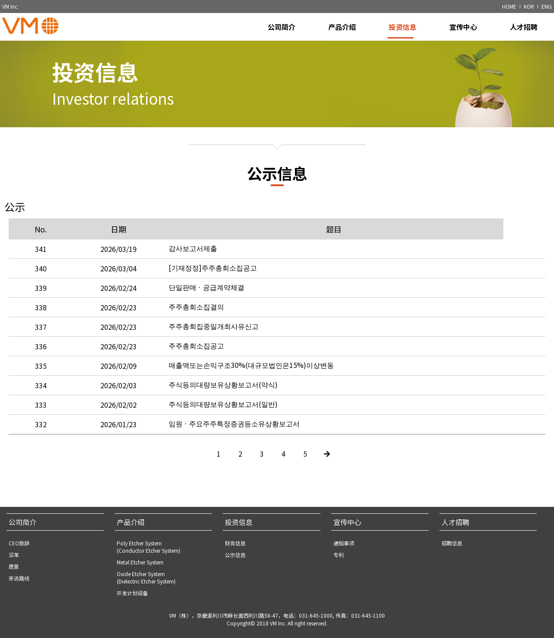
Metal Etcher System (140, 562)
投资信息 (239, 522)
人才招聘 (455, 522)
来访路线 (19, 578)
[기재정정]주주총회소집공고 (213, 281)
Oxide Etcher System (146, 577)
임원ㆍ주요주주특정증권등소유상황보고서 (234, 437)
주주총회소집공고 (196, 359)
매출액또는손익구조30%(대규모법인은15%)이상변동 (251, 379)
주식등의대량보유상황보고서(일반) (223, 417)
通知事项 (343, 543)
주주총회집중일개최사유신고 (214, 340)
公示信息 (235, 554)
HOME (509, 6)
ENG (546, 6)
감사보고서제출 (193, 262)
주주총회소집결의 (196, 320)
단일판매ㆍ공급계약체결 (206, 301)
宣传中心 (347, 522)
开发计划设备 (132, 592)
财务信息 (235, 543)
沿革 (14, 554)
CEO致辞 (19, 543)
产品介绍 (130, 522)
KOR (529, 6)
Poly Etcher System (148, 546)
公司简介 (22, 522)
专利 (338, 554)
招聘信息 (452, 543)
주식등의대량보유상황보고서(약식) (223, 398)
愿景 (14, 566)
